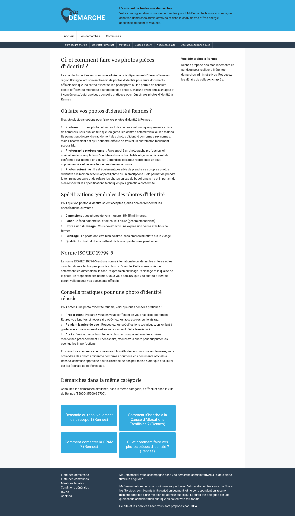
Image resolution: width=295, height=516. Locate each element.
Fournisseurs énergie (75, 44)
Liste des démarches (75, 475)
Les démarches (90, 36)
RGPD (65, 492)
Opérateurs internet (103, 44)
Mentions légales (72, 483)
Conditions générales (75, 487)
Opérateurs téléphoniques (195, 44)
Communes (113, 36)
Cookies (66, 496)
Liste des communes (75, 479)
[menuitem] (69, 36)
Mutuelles (124, 44)
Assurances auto (166, 44)
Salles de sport (143, 44)
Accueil (69, 36)
